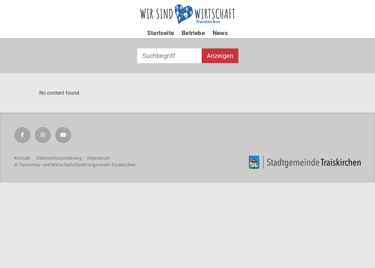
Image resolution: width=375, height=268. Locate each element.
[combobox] (169, 55)
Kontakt (22, 158)
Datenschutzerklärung (59, 158)
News (220, 33)
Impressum (98, 158)
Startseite (160, 33)
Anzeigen (220, 56)
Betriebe (193, 33)
